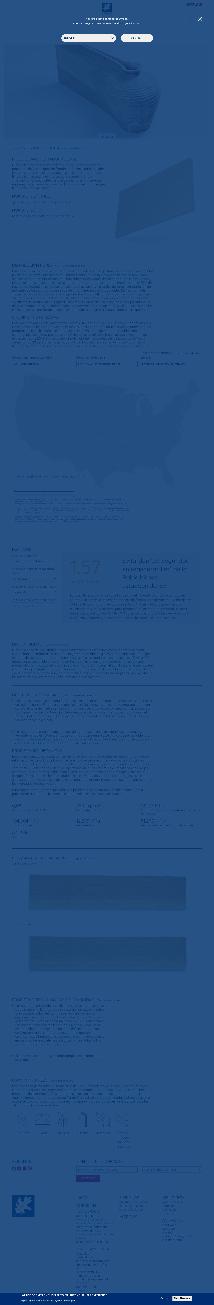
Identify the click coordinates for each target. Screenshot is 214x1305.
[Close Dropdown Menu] (200, 19)
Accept (165, 1298)
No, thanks (182, 1298)
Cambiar (136, 38)
